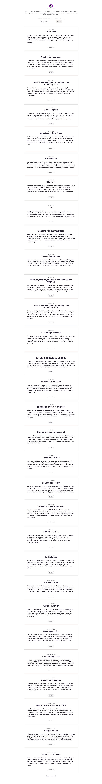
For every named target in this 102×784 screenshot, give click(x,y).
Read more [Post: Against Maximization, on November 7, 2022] (51, 686)
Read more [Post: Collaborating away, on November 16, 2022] (51, 662)
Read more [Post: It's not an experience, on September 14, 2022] (51, 761)
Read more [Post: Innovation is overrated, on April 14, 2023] (51, 388)
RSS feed (62, 19)
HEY (66, 11)
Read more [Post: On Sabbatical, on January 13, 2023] (51, 563)
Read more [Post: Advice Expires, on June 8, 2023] (51, 115)
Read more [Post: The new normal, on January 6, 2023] (51, 588)
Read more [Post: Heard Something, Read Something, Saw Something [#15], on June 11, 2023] (51, 90)
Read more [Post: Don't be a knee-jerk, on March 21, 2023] (51, 488)
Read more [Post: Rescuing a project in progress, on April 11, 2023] (51, 413)
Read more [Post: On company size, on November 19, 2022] (51, 637)
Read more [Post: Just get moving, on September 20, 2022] (51, 736)
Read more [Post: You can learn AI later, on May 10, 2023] (51, 262)
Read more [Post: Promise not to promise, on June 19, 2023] (51, 63)
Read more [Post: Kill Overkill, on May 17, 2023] (51, 188)
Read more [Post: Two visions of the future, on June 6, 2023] (51, 140)
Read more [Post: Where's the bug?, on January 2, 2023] (51, 612)
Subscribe (59, 21)
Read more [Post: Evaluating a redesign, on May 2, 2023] (51, 339)
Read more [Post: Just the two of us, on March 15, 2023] (51, 538)
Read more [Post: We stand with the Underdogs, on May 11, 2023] (51, 237)
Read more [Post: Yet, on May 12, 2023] (51, 213)
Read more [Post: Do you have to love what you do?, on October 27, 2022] (51, 712)
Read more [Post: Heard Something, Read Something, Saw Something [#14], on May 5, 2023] (51, 313)
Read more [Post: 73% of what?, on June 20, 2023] (51, 38)
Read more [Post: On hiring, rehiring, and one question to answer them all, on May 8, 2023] (51, 286)
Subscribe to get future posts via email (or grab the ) (51, 19)
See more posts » (51, 776)
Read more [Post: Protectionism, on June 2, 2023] (51, 164)
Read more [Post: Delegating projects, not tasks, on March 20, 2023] (51, 513)
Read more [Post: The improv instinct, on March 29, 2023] (51, 464)
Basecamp (60, 11)
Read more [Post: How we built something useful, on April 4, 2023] (51, 439)
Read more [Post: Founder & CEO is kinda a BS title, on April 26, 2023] (51, 364)
